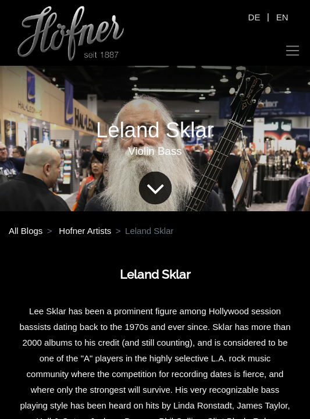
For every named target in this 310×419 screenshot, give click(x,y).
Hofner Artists (85, 231)
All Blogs (25, 231)
